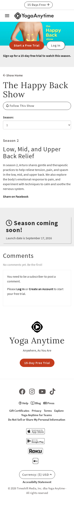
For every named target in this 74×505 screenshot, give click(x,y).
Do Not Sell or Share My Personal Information (36, 419)
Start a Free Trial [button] (26, 45)
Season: (8, 117)
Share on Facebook (15, 196)
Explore (59, 411)
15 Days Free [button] (38, 5)
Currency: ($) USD (37, 474)
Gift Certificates (19, 411)
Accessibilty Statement (37, 482)
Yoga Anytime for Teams (36, 415)
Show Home (13, 75)
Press (48, 403)
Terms (48, 411)
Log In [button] (55, 45)
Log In (20, 289)
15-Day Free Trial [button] (37, 363)
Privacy (36, 411)
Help (23, 403)
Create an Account (41, 289)
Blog (36, 403)
